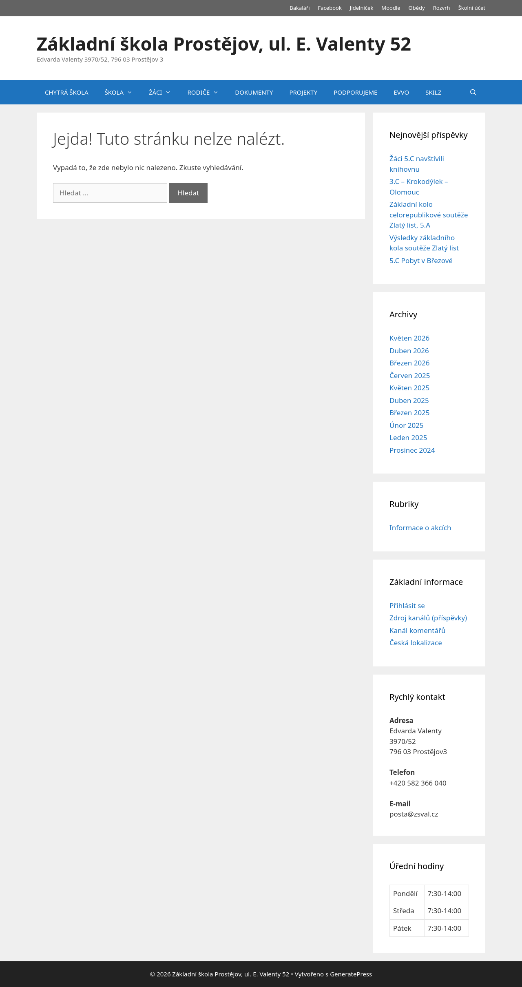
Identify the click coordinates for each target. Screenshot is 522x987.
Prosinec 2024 (412, 450)
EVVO (401, 92)
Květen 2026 (409, 338)
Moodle (390, 7)
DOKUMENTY (254, 92)
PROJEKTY (303, 92)
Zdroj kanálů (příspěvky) (428, 617)
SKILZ (433, 92)
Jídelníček (362, 7)
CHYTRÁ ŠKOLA (66, 92)
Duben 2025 (409, 400)
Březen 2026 (409, 362)
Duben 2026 (409, 350)
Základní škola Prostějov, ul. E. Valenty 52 (224, 43)
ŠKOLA (123, 92)
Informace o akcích (420, 527)
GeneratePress (351, 974)
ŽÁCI (164, 92)
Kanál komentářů (417, 630)
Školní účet (471, 7)
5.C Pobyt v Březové (421, 260)
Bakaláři (300, 7)
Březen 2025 (409, 412)
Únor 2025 (406, 425)
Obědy (417, 7)
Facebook (330, 7)
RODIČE (207, 92)
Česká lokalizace (415, 642)
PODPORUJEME (355, 92)
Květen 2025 (409, 387)
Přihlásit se (407, 605)
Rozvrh (441, 7)
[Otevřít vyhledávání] (473, 92)
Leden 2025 (408, 437)
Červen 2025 (409, 375)
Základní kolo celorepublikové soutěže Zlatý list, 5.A (428, 214)
